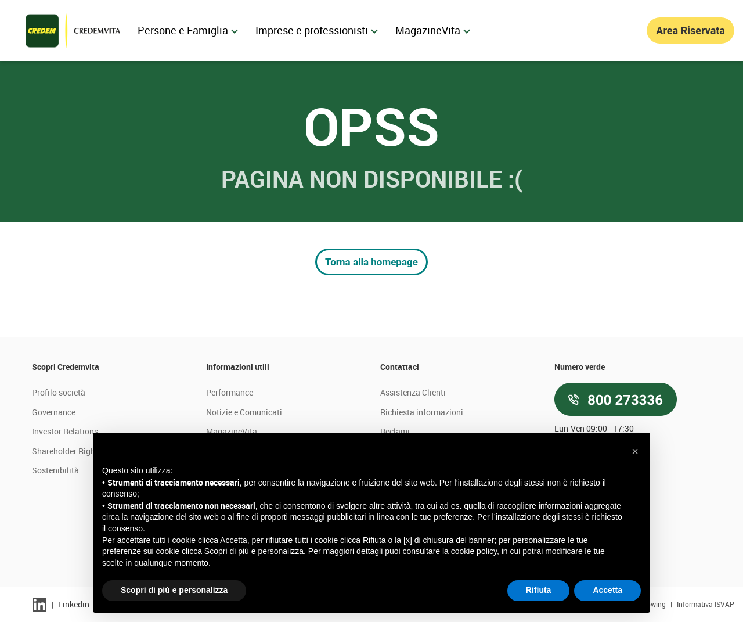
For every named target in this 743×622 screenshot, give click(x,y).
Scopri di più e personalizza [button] (174, 590)
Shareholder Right (65, 450)
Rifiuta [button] (538, 590)
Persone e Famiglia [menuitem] (188, 30)
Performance (229, 392)
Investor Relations (65, 431)
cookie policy (474, 551)
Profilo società (58, 392)
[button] (635, 451)
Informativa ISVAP (705, 604)
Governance (53, 412)
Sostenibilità (55, 470)
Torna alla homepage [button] (371, 262)
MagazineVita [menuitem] (432, 30)
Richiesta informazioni (421, 412)
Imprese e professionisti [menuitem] (316, 30)
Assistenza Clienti (413, 392)
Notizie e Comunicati (244, 412)
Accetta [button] (607, 590)
